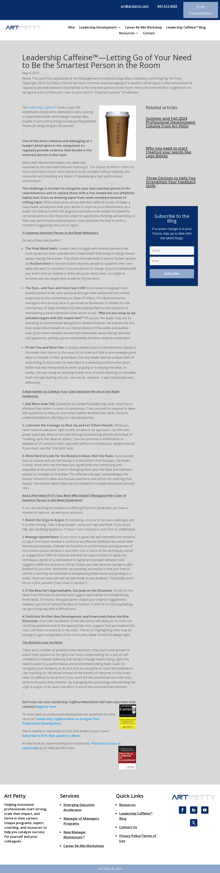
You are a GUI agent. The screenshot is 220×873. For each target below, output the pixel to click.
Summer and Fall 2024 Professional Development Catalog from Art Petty (170, 122)
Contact (149, 33)
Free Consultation (200, 10)
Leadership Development (98, 27)
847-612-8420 (167, 6)
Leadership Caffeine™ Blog (186, 27)
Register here (46, 706)
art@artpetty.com (135, 6)
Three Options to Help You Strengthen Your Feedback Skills (171, 181)
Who (71, 27)
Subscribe (171, 273)
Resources (127, 33)
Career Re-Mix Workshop (143, 27)
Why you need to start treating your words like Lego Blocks (168, 152)
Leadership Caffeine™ (42, 107)
